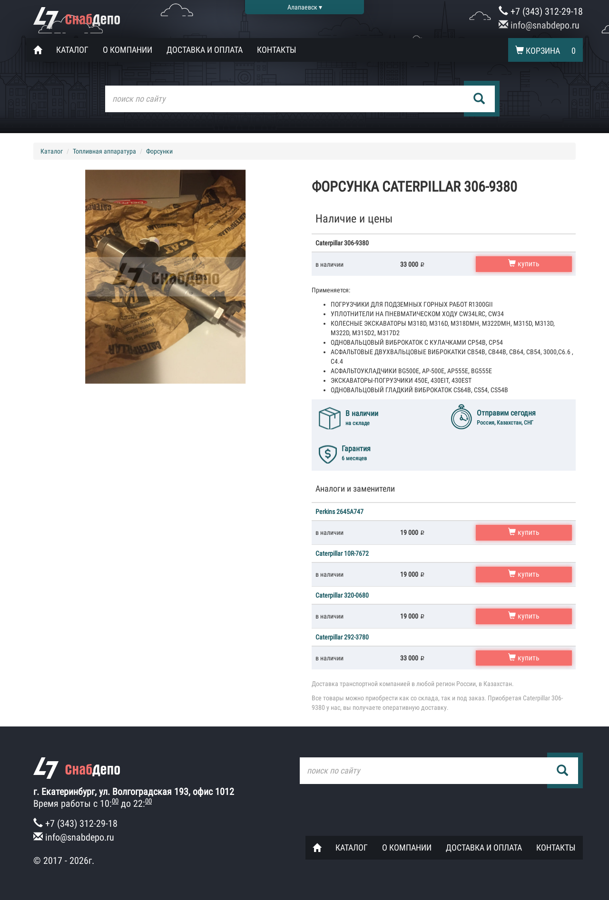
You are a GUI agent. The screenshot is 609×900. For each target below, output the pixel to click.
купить (524, 263)
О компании (127, 50)
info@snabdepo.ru (539, 25)
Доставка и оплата (205, 50)
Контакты (276, 50)
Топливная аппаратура (104, 151)
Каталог (72, 50)
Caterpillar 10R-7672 (342, 553)
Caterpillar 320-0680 (342, 595)
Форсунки (159, 151)
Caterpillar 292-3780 (342, 637)
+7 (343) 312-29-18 (541, 11)
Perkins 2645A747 (339, 511)
